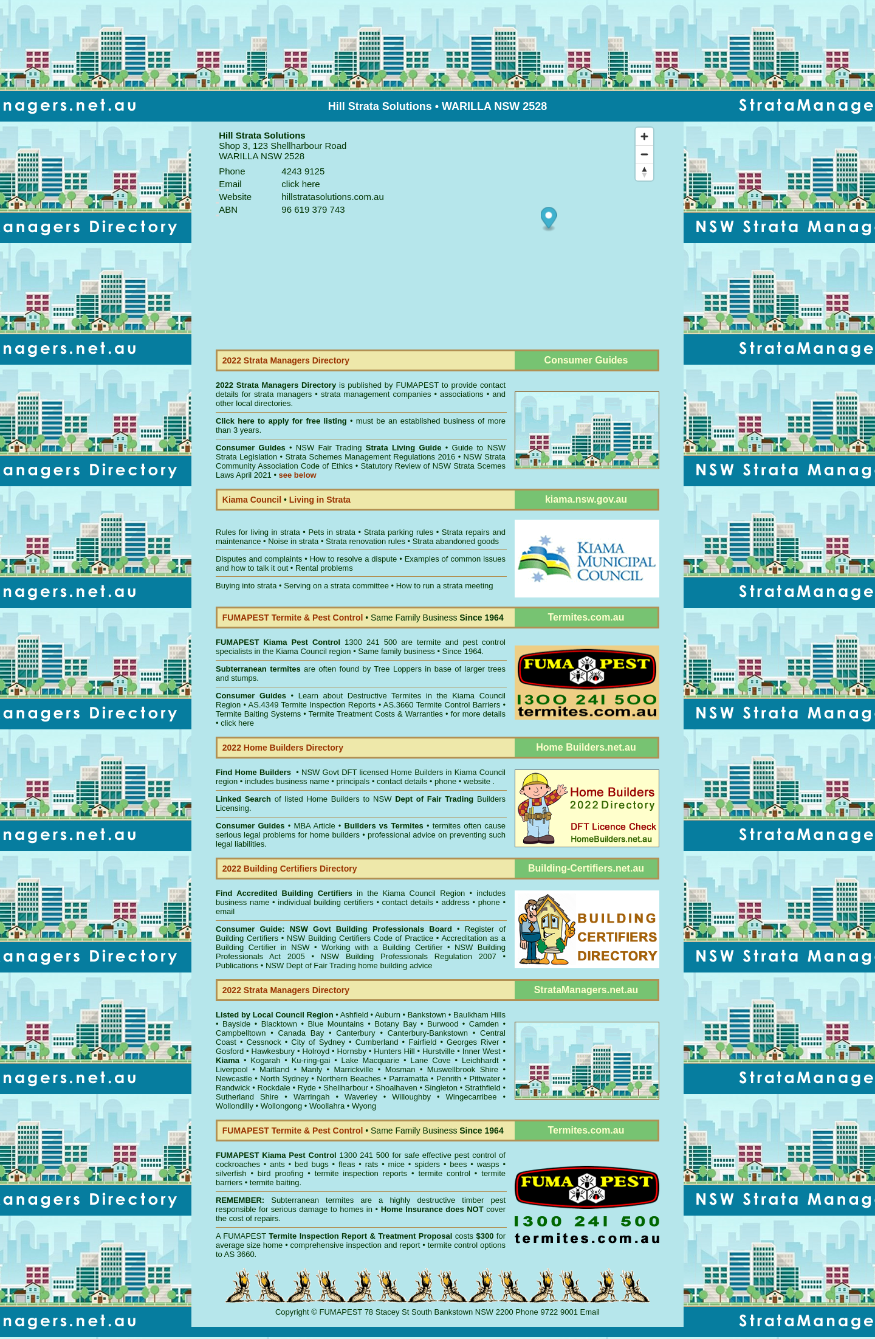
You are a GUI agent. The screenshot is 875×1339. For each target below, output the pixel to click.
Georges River (473, 1042)
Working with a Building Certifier (381, 947)
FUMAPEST (417, 385)
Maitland (274, 1069)
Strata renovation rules (365, 541)
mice (396, 1164)
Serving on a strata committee (336, 585)
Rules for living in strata (258, 532)
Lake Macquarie (370, 1060)
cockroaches (238, 1164)
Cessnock (264, 1042)
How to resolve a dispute (353, 558)
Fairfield (422, 1042)
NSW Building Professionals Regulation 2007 (408, 956)
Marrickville (353, 1069)
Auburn (387, 1014)
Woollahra (327, 1105)
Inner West (481, 1051)
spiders (427, 1164)
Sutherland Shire (247, 1096)
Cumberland (377, 1042)
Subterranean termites (312, 1200)
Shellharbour (345, 1087)
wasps (488, 1164)
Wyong (364, 1105)
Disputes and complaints (259, 558)
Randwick (233, 1087)
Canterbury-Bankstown (428, 1033)
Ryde (307, 1087)
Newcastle (234, 1078)
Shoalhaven (396, 1087)
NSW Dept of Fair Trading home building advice (349, 965)
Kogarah (265, 1060)
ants (277, 1164)
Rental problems (324, 568)
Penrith (448, 1078)
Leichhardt (480, 1060)
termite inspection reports (361, 1173)
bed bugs (312, 1164)
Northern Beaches (349, 1078)
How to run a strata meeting (444, 585)
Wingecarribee (471, 1096)
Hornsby (351, 1051)
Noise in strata (293, 541)
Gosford (230, 1051)
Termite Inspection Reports (328, 704)
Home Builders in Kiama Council (448, 772)
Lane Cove (431, 1060)
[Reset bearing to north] (644, 172)
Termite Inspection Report (318, 1236)
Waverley (361, 1096)
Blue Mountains (335, 1023)
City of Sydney (318, 1042)
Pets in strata (331, 532)
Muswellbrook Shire (462, 1069)
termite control (444, 1173)
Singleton (441, 1087)
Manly (311, 1069)
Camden (484, 1023)
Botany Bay (395, 1023)
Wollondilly (234, 1105)
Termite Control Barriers (458, 704)
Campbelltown (241, 1033)
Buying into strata (246, 585)
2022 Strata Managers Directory (277, 385)
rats (372, 1164)
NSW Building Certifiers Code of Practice (361, 938)
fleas (346, 1164)
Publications (237, 965)
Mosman (400, 1069)
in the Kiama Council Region (340, 893)
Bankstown (427, 1014)
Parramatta (408, 1078)
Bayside (236, 1023)
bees (458, 1164)
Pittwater (485, 1078)
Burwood (442, 1023)
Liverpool (232, 1069)
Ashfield (354, 1014)
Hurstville (438, 1051)
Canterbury (355, 1033)
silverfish (231, 1173)
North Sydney (284, 1078)
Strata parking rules (399, 532)
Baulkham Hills (479, 1014)
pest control (475, 1155)
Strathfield (483, 1087)
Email (590, 1312)
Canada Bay (301, 1033)
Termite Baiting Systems (258, 713)
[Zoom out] (644, 154)
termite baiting (275, 1182)
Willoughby (411, 1096)
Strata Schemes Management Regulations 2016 (371, 456)
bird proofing (281, 1173)
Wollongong (281, 1105)
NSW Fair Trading (367, 447)
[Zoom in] (644, 136)
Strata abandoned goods (456, 541)
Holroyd (315, 1051)
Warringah (311, 1096)
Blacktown (279, 1023)
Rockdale (273, 1087)
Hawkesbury (273, 1051)
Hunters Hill (394, 1051)
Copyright (292, 1312)
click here (237, 723)
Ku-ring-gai (311, 1060)
